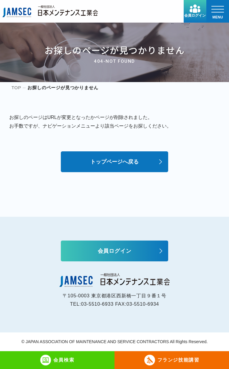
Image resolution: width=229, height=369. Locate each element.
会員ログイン (195, 11)
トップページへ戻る (114, 162)
